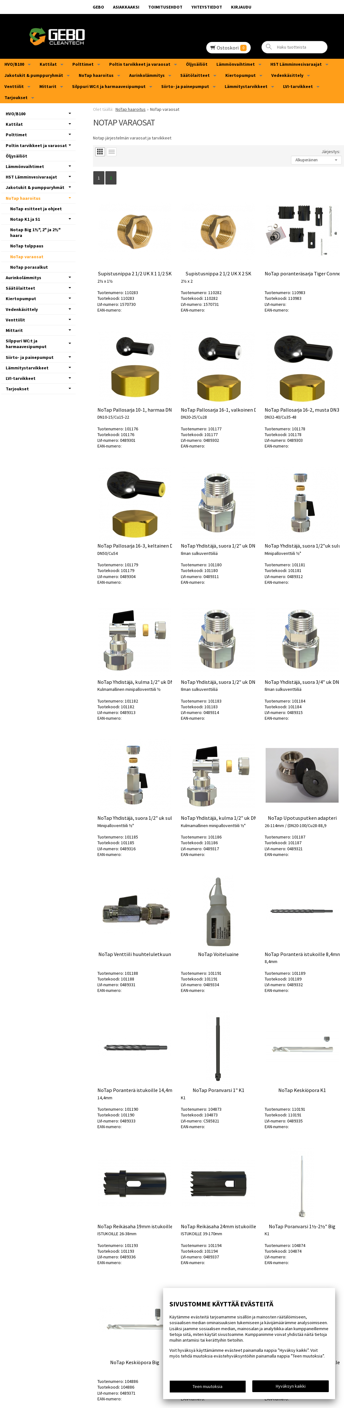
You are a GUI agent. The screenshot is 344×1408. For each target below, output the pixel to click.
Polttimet (83, 64)
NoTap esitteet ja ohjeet (36, 209)
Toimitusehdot (165, 7)
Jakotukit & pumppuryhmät (33, 75)
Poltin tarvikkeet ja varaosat (139, 64)
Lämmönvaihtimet (235, 64)
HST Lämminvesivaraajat (296, 64)
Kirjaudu (241, 7)
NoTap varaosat (26, 256)
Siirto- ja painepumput (185, 86)
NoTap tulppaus (26, 246)
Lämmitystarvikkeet (246, 86)
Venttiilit (14, 86)
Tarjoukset (16, 97)
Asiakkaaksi (126, 7)
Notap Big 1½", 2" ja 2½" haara (35, 232)
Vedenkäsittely (287, 75)
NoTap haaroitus (96, 75)
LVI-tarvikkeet (298, 86)
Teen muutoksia (207, 1386)
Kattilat (48, 64)
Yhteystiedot (206, 7)
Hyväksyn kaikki (291, 1386)
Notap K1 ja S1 (25, 219)
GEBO (98, 7)
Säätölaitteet (195, 75)
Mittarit (47, 86)
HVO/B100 (14, 64)
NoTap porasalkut (29, 267)
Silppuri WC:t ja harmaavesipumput (109, 86)
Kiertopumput (240, 75)
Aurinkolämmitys (147, 75)
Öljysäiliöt (197, 64)
